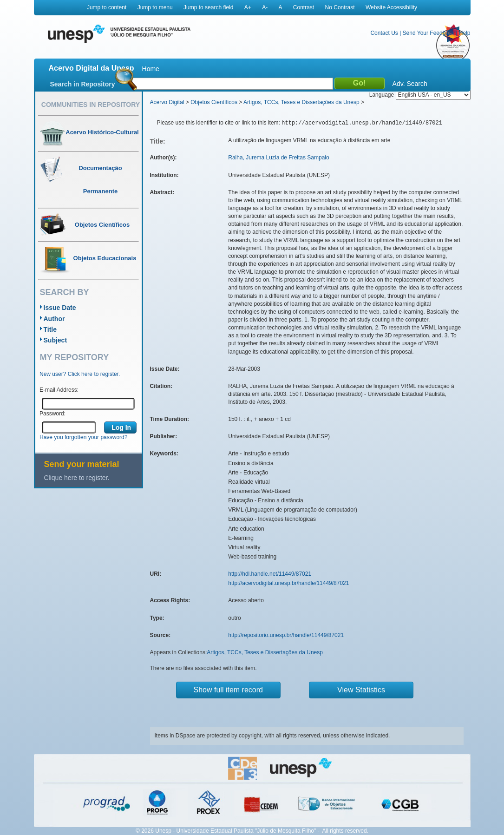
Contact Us (384, 33)
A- (265, 7)
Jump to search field (208, 7)
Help (465, 33)
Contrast (303, 7)
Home (150, 68)
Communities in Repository (90, 104)
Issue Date (60, 307)
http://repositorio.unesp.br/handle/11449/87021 (286, 635)
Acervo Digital (167, 102)
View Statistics (361, 690)
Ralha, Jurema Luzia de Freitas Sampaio (278, 157)
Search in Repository (82, 84)
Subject (55, 340)
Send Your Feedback (428, 33)
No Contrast (340, 7)
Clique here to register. (77, 477)
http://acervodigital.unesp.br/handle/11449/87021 (288, 583)
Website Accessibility (391, 7)
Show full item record (228, 690)
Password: (52, 413)
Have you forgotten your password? (83, 437)
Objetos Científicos (213, 102)
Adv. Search (410, 83)
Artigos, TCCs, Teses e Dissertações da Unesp (301, 102)
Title (50, 329)
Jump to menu (155, 7)
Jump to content (106, 7)
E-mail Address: (59, 390)
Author (54, 318)
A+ (247, 7)
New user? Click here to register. (79, 374)
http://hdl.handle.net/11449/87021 (269, 574)
